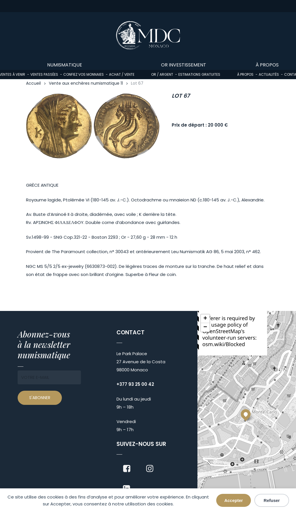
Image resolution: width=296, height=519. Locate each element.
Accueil (33, 83)
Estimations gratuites (199, 74)
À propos (245, 74)
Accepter (233, 500)
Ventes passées (44, 74)
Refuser (272, 500)
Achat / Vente (121, 74)
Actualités (269, 74)
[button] (246, 414)
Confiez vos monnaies (83, 74)
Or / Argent (162, 74)
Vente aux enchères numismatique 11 (86, 83)
